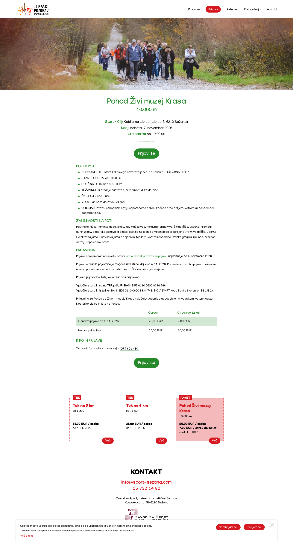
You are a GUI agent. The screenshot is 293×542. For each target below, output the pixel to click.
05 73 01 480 (129, 348)
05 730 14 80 (146, 489)
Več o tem (26, 536)
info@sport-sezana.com (146, 483)
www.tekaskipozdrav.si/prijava (146, 256)
